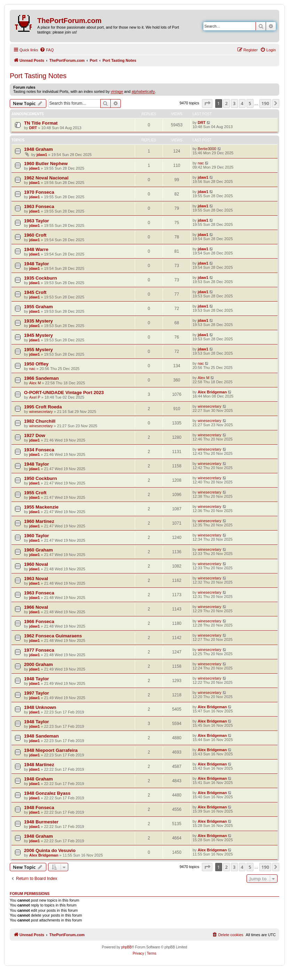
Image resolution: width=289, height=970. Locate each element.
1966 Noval (36, 607)
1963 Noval (36, 578)
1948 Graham (38, 149)
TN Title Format (40, 123)
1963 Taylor (36, 220)
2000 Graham (38, 664)
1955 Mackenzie (41, 507)
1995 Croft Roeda (43, 406)
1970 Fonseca (39, 192)
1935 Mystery (38, 321)
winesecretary (41, 411)
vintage (117, 91)
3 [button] (234, 103)
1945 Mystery (38, 335)
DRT (33, 128)
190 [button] (265, 103)
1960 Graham (38, 550)
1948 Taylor (36, 263)
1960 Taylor (36, 535)
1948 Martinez (39, 764)
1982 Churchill (39, 421)
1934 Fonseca (39, 449)
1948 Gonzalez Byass (47, 793)
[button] (207, 103)
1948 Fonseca (39, 807)
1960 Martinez (39, 521)
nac (201, 163)
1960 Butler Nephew (46, 163)
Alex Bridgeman (212, 392)
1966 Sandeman (41, 378)
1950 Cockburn (40, 478)
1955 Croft (35, 492)
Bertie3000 (207, 149)
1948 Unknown (40, 707)
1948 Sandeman (41, 736)
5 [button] (250, 103)
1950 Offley (36, 363)
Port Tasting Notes (38, 76)
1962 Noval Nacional (46, 177)
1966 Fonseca (39, 621)
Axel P (34, 397)
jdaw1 (42, 155)
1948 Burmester (41, 821)
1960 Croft (35, 235)
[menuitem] (47, 50)
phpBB (126, 947)
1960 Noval (36, 564)
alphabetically (143, 91)
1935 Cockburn (40, 278)
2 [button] (226, 103)
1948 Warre (36, 249)
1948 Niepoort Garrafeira (51, 750)
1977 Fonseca (39, 650)
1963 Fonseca (39, 206)
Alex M (35, 383)
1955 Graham (38, 306)
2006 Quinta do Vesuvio (50, 850)
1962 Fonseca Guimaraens (53, 635)
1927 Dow (34, 435)
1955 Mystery (38, 349)
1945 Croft (35, 292)
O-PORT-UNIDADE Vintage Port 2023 (64, 392)
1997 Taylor (36, 693)
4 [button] (242, 103)
